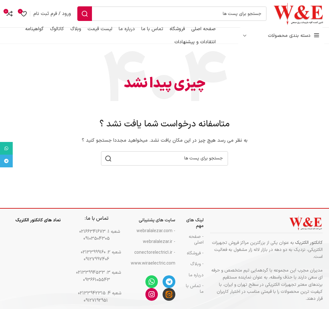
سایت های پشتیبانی (157, 226)
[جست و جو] (166, 16)
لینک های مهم (195, 229)
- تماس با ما (195, 294)
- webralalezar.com (155, 236)
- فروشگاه (195, 259)
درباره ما (196, 281)
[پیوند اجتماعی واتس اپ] (6, 148)
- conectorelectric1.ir (154, 258)
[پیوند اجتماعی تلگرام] (6, 161)
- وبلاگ (197, 269)
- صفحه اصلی (196, 245)
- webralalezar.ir (159, 247)
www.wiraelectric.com (153, 269)
